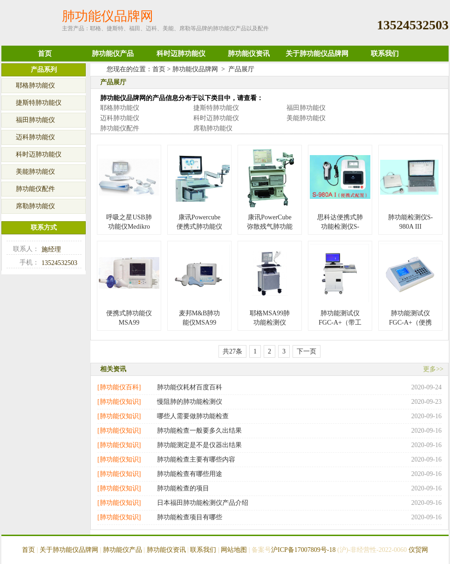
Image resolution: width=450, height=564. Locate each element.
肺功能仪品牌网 (195, 69)
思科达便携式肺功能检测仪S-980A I (340, 226)
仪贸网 (418, 549)
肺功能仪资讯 (249, 53)
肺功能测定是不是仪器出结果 (199, 445)
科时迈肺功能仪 (181, 53)
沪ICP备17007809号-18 (303, 549)
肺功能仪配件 (119, 128)
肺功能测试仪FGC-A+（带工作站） (340, 322)
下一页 (306, 351)
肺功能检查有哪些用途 (189, 473)
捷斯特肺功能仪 (216, 107)
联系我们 (385, 53)
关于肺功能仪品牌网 (317, 53)
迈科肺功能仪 (119, 118)
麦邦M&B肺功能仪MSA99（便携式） (199, 322)
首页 (45, 53)
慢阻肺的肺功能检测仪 (189, 401)
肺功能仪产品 (113, 53)
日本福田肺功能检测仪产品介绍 (202, 502)
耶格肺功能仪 (119, 107)
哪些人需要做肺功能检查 (193, 416)
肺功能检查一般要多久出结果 (199, 430)
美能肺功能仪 (306, 118)
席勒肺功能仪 (212, 128)
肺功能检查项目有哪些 (189, 517)
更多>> (433, 369)
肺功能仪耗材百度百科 (189, 387)
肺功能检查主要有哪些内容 (196, 459)
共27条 (232, 351)
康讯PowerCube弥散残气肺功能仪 (270, 226)
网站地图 (234, 549)
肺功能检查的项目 (183, 488)
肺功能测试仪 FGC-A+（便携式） (410, 322)
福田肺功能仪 (306, 107)
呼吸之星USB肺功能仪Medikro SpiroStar (128, 226)
